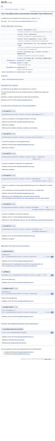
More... (39, 18)
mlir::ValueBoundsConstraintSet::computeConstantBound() (19, 266)
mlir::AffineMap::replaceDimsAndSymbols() (40, 220)
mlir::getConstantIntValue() (31, 196)
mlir (2, 9)
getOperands (21, 67)
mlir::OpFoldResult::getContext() (11, 198)
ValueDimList (10, 67)
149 (13, 316)
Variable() (11, 125)
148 (13, 301)
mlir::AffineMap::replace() (17, 220)
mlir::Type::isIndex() (43, 198)
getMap (19, 63)
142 (13, 261)
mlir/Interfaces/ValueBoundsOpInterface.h (22, 21)
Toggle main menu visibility (2, 6)
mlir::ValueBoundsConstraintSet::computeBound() (25, 264)
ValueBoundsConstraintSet (11, 9)
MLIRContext (11, 60)
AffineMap (27, 52)
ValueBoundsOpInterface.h (24, 100)
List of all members (50, 11)
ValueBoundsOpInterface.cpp (25, 122)
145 (13, 282)
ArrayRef (38, 52)
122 (12, 100)
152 (13, 337)
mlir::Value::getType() (28, 198)
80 (12, 122)
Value (26, 34)
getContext (20, 60)
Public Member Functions (36, 11)
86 (12, 166)
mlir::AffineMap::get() (16, 196)
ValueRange (38, 58)
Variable (22, 9)
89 (12, 193)
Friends (43, 11)
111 (13, 217)
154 (13, 236)
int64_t (40, 39)
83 (12, 144)
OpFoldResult (28, 30)
